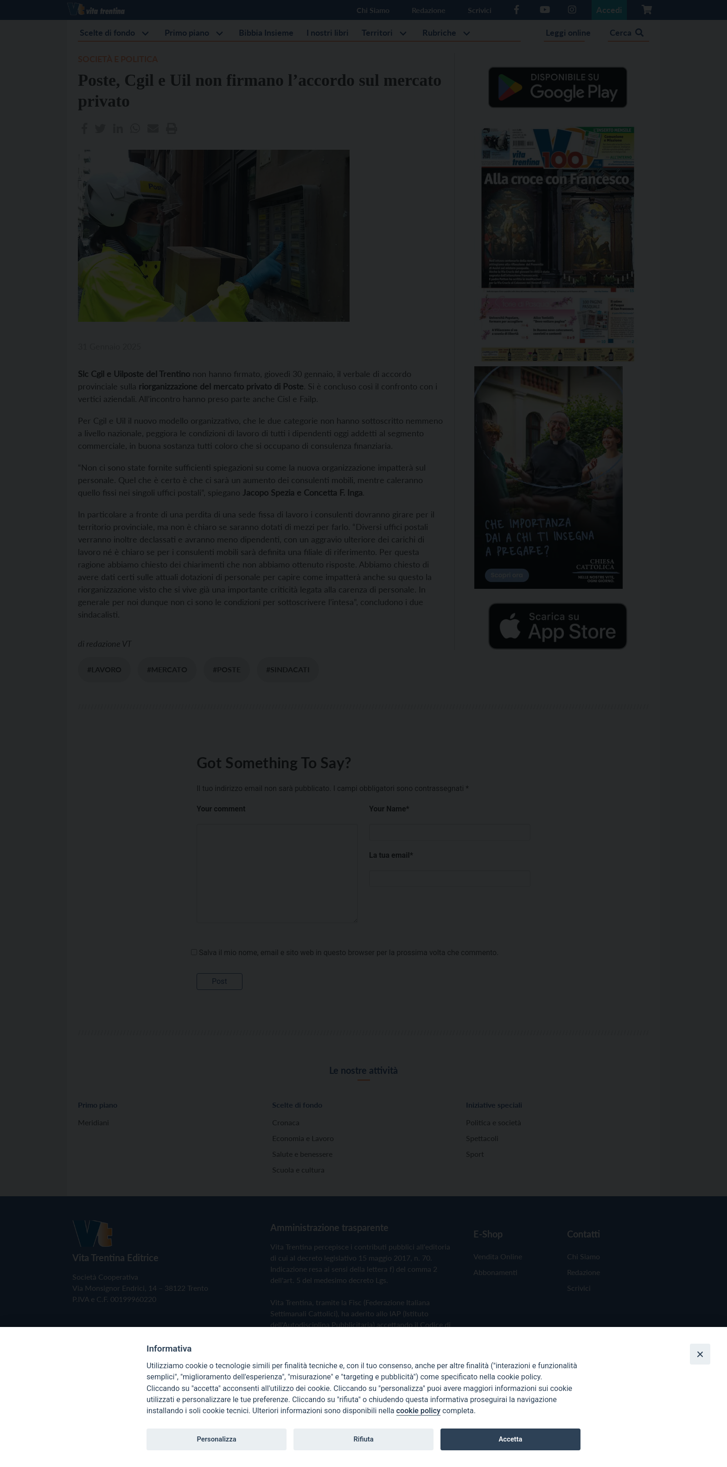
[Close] (700, 1354)
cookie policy (418, 1410)
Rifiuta (363, 1439)
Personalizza (216, 1439)
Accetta (510, 1439)
